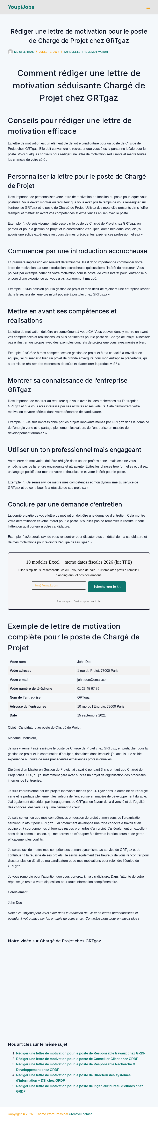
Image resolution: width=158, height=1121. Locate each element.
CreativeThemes (80, 1114)
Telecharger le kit (107, 587)
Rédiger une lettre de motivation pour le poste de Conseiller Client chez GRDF (77, 1059)
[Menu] (148, 7)
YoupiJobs (21, 7)
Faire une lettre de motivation (86, 51)
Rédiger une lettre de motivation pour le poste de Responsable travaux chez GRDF (80, 1053)
